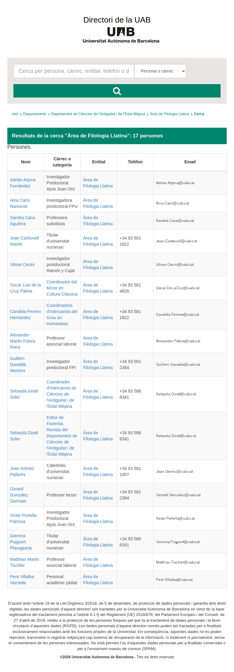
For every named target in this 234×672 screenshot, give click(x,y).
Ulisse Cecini (22, 264)
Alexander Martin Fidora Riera (22, 341)
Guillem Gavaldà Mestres (18, 364)
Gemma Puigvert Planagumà (21, 541)
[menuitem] (15, 114)
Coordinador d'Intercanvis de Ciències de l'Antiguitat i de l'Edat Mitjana (61, 394)
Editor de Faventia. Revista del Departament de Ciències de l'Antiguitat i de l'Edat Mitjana (62, 436)
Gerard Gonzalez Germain (19, 494)
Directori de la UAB (117, 19)
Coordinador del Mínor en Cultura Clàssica (62, 288)
